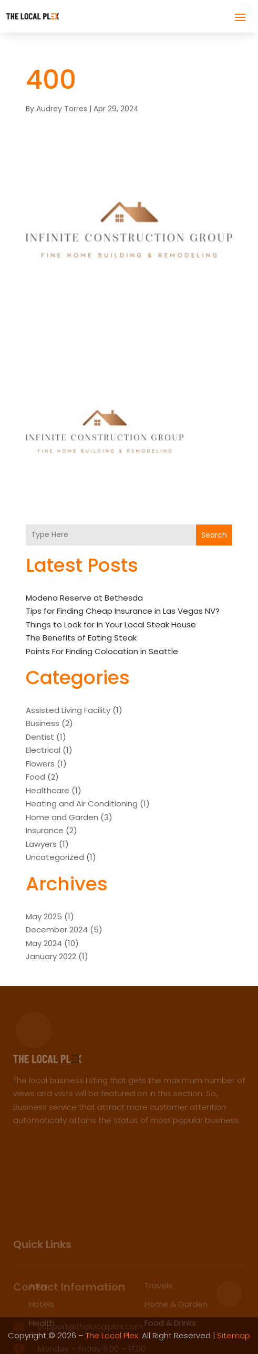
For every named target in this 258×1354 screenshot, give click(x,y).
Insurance (45, 830)
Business (42, 723)
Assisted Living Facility (68, 710)
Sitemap (233, 1335)
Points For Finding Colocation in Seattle (102, 651)
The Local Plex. (113, 1335)
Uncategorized (55, 857)
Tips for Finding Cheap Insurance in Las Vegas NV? (123, 610)
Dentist (40, 736)
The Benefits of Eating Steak (81, 637)
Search (214, 535)
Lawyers (41, 843)
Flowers (40, 763)
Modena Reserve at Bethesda (84, 597)
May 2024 (44, 943)
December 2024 (57, 929)
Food (35, 776)
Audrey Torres (61, 108)
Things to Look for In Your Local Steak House (111, 624)
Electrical (43, 749)
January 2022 (51, 956)
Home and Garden (62, 817)
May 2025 (44, 916)
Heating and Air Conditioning (82, 803)
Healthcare (47, 790)
